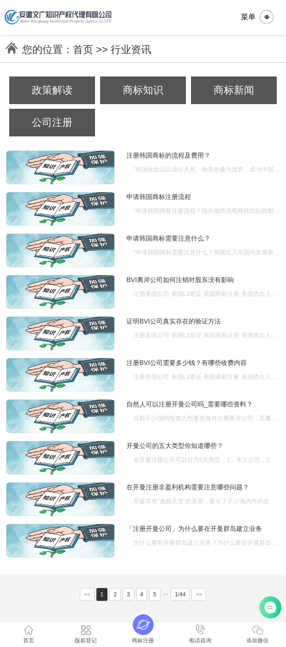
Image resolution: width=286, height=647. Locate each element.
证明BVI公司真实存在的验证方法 (173, 321)
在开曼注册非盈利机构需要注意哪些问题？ (187, 487)
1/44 (180, 594)
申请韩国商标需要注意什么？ (168, 238)
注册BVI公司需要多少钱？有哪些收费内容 (186, 362)
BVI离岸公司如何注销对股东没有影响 (180, 279)
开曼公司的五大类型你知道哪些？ (174, 445)
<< (87, 594)
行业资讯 (131, 49)
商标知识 (143, 90)
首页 (83, 49)
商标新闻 (234, 90)
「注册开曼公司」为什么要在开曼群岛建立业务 (194, 528)
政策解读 (52, 90)
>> (199, 594)
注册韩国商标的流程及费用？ (168, 155)
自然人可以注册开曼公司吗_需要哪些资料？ (189, 404)
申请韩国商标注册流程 (158, 196)
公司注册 (52, 122)
